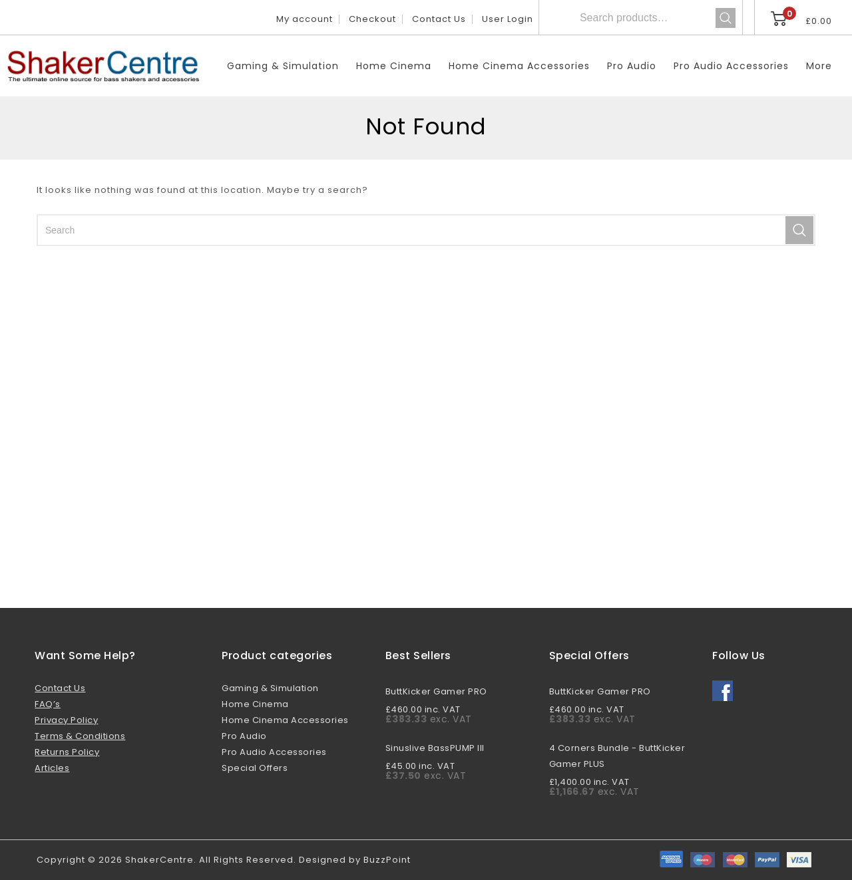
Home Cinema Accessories (519, 66)
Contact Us (439, 19)
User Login (507, 19)
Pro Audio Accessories (731, 66)
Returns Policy (67, 752)
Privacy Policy (66, 720)
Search (726, 18)
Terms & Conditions (80, 736)
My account (304, 19)
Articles (52, 768)
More (819, 66)
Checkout (372, 19)
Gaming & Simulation (283, 66)
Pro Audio (631, 66)
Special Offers (255, 768)
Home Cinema (393, 66)
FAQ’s (48, 704)
